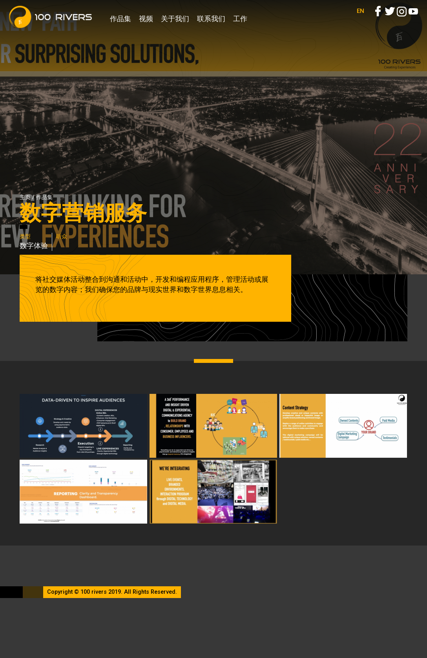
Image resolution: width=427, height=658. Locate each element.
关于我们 (175, 19)
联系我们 (211, 19)
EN (360, 19)
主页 (25, 197)
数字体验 (34, 245)
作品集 (120, 19)
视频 (146, 19)
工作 (240, 19)
